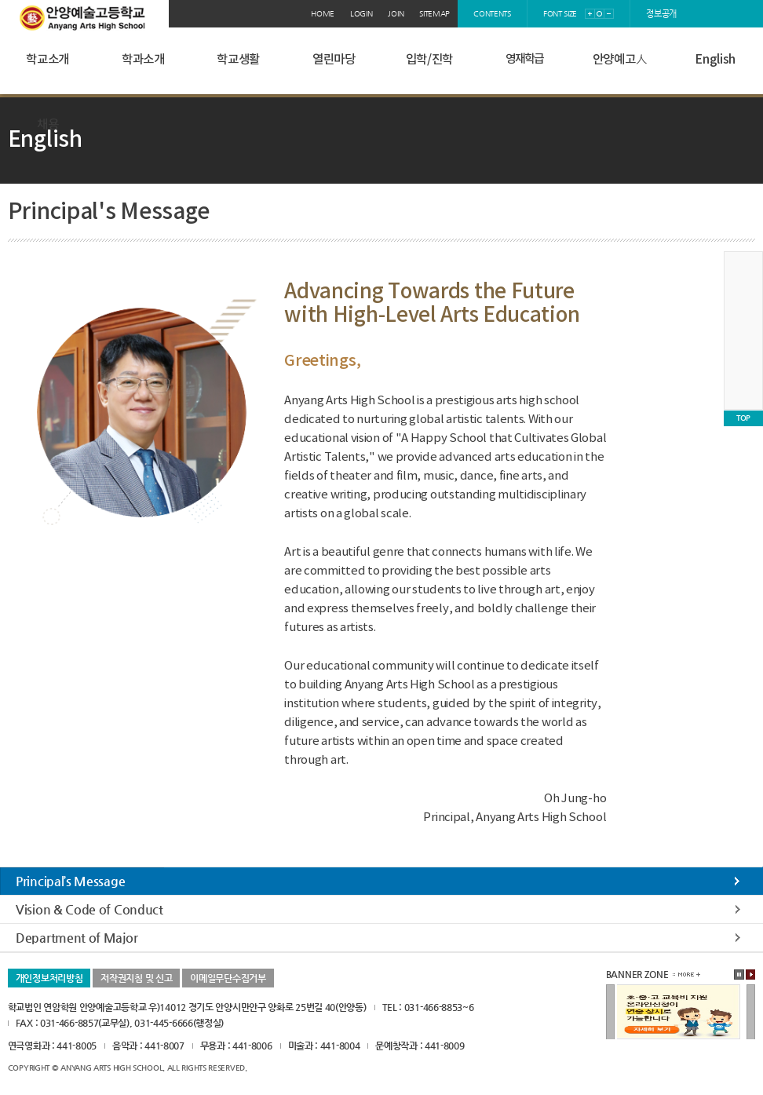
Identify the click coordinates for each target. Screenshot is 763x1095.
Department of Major (76, 937)
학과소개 (143, 60)
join (395, 13)
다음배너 (750, 1012)
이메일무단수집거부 (227, 978)
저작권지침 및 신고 (136, 978)
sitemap (434, 13)
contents (492, 13)
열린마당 (334, 60)
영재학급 (524, 59)
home (322, 13)
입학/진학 (430, 60)
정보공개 (661, 14)
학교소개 (47, 60)
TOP (743, 418)
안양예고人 (620, 60)
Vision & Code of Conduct (89, 909)
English (715, 60)
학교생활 (238, 60)
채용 (47, 125)
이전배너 (610, 1012)
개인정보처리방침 (49, 978)
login (361, 13)
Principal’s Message (70, 881)
